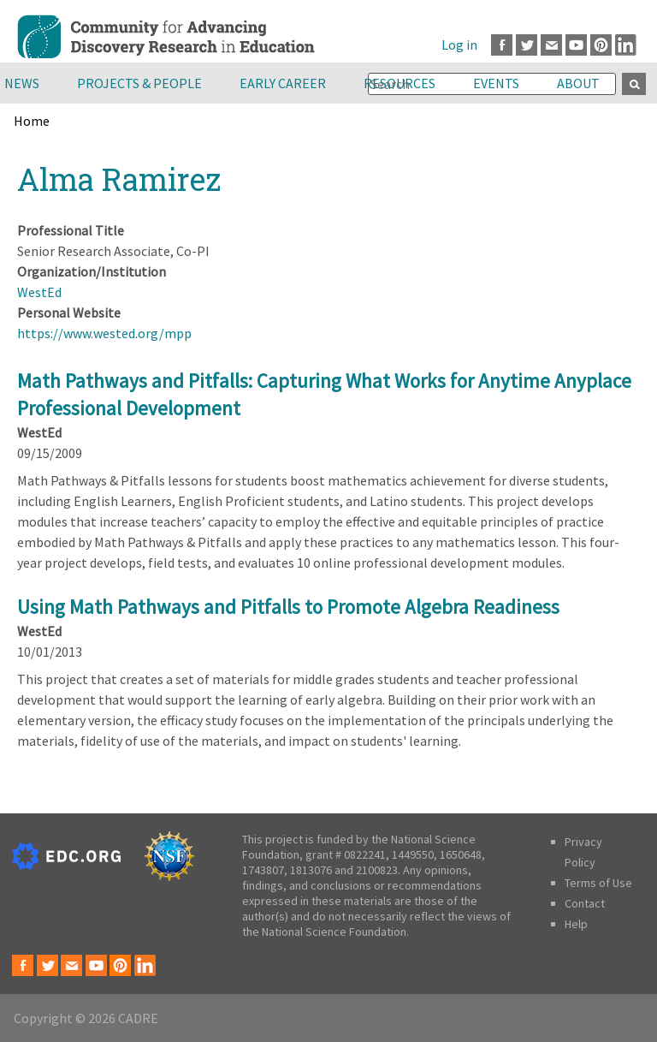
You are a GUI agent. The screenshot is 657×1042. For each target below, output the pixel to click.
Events (496, 83)
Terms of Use (598, 882)
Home (32, 120)
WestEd (39, 292)
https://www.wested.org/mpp (104, 333)
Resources (399, 83)
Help (576, 924)
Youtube (576, 45)
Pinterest (601, 45)
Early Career (283, 83)
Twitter (526, 45)
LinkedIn (625, 45)
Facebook (501, 45)
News (21, 83)
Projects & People (139, 83)
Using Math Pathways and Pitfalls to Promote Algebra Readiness (288, 606)
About (578, 83)
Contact (585, 903)
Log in (459, 44)
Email (551, 45)
